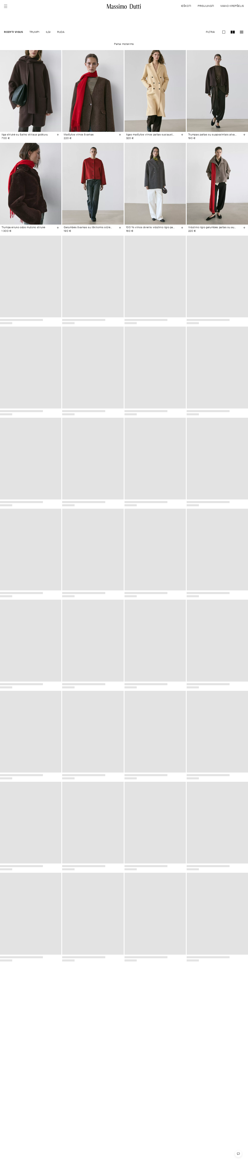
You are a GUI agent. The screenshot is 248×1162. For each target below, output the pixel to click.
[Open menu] (7, 6)
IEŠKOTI (186, 6)
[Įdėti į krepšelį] (57, 134)
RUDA (61, 32)
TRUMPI (34, 32)
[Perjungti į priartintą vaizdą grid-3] (241, 32)
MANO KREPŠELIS (232, 6)
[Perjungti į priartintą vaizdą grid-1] (223, 32)
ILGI (48, 32)
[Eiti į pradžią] (124, 6)
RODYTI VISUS (13, 32)
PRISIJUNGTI (206, 6)
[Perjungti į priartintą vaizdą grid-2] (232, 32)
